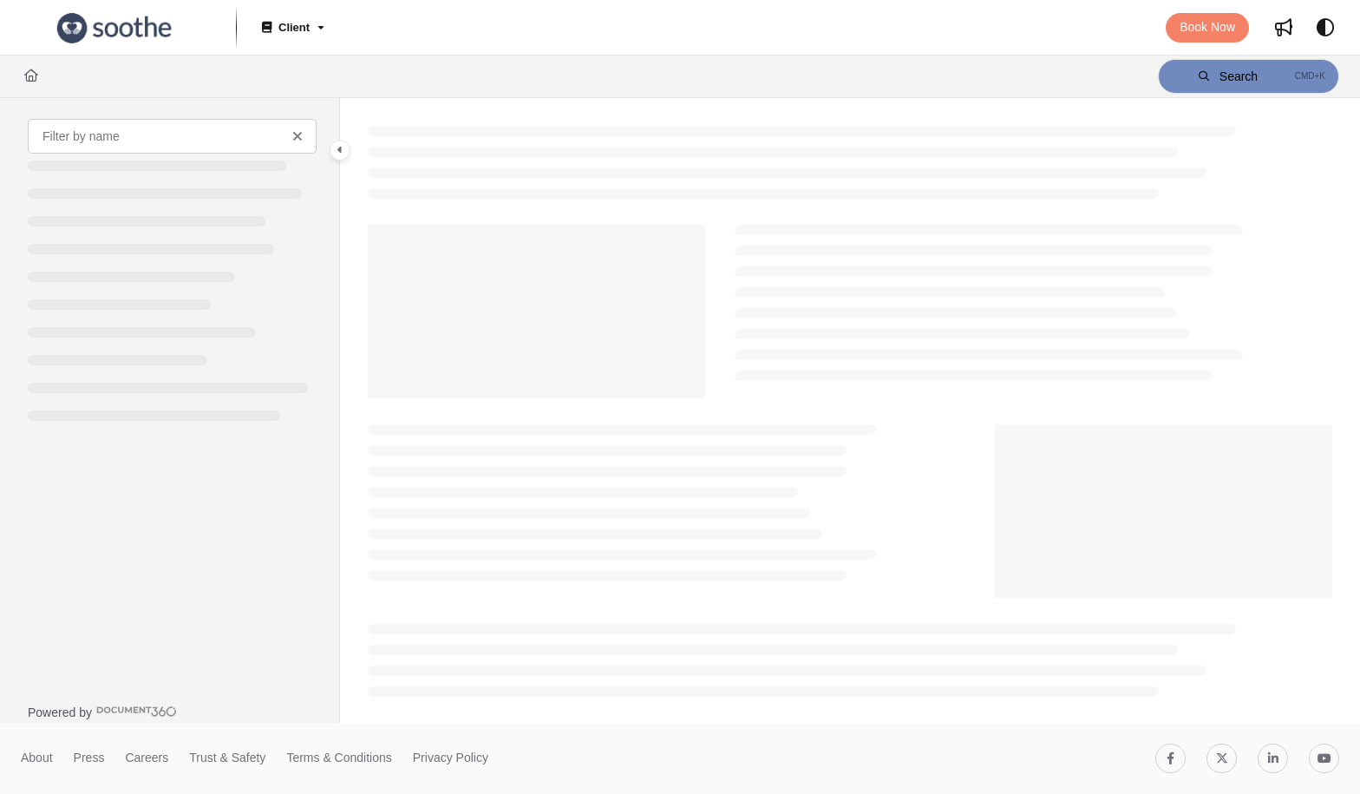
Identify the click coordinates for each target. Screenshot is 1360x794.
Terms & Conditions (338, 757)
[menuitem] (1284, 28)
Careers (146, 757)
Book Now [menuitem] (1207, 27)
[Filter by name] (172, 136)
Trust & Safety (227, 757)
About (37, 757)
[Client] (291, 28)
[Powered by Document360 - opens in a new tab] (102, 711)
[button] (114, 28)
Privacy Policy (450, 757)
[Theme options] (1325, 28)
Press (89, 757)
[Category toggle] (340, 150)
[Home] (31, 76)
